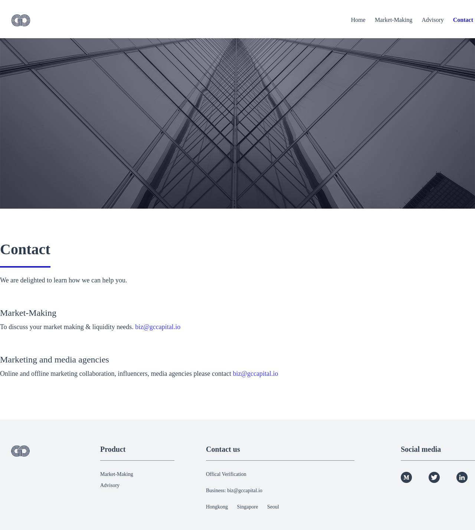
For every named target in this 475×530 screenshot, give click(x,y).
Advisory (433, 20)
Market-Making (393, 20)
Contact (463, 20)
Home (358, 20)
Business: (216, 490)
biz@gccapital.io (157, 327)
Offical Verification (226, 474)
